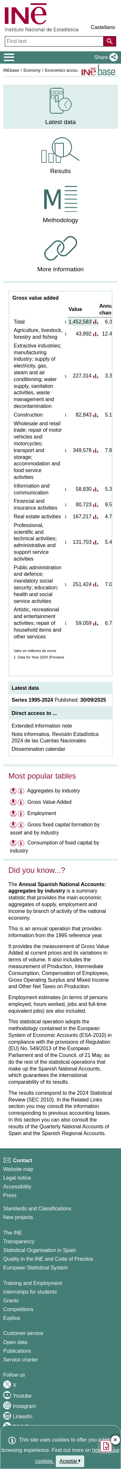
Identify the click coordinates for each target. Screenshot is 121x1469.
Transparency (19, 1241)
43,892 (84, 333)
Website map (18, 1169)
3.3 (108, 375)
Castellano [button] (103, 27)
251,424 (82, 584)
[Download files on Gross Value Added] (13, 802)
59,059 (84, 623)
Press (9, 1195)
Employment (41, 813)
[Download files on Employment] (13, 813)
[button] (105, 57)
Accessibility (17, 1186)
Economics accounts (64, 70)
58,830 (84, 489)
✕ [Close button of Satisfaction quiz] (115, 1440)
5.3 (108, 489)
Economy (32, 70)
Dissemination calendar (38, 749)
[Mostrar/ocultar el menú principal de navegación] (9, 57)
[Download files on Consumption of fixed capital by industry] (13, 842)
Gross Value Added (49, 802)
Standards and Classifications (37, 1208)
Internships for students (30, 1292)
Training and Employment (32, 1283)
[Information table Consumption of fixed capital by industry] (22, 844)
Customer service (23, 1333)
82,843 (84, 415)
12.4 (107, 333)
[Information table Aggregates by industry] (22, 792)
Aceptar (70, 1461)
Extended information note (42, 726)
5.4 (108, 542)
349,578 (82, 450)
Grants (11, 1300)
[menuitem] (60, 107)
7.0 (108, 584)
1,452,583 (79, 322)
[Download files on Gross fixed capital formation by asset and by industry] (13, 824)
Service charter (20, 1359)
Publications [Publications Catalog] (17, 1351)
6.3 (108, 322)
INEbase (11, 70)
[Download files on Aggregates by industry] (13, 790)
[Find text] (55, 41)
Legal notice (17, 1178)
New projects (18, 1217)
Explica (11, 1318)
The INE (12, 1233)
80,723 (84, 504)
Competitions (18, 1309)
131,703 (82, 542)
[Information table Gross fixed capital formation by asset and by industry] (22, 826)
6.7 (108, 623)
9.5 (108, 504)
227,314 (82, 375)
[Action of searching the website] (109, 41)
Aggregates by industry (53, 790)
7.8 (108, 450)
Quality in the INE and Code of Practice (48, 1259)
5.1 (108, 415)
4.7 (108, 516)
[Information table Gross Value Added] (22, 803)
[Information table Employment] (22, 814)
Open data (15, 1342)
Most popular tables (42, 775)
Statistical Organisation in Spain (39, 1250)
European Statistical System (35, 1267)
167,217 (82, 516)
